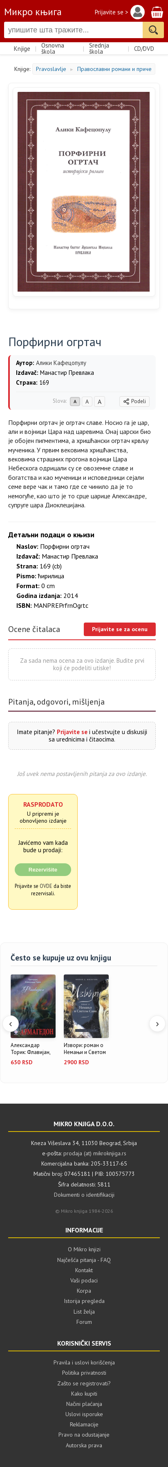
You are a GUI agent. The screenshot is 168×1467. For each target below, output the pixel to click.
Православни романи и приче (114, 69)
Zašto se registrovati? (84, 1383)
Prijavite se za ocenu (120, 629)
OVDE (46, 886)
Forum (84, 1322)
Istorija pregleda (84, 1301)
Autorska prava (84, 1445)
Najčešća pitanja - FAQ (84, 1260)
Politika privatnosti (84, 1372)
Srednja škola (99, 48)
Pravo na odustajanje (84, 1434)
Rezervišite (43, 870)
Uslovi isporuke (84, 1414)
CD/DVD (144, 49)
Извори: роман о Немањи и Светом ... (85, 1049)
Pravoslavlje (51, 69)
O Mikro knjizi (84, 1249)
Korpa (84, 1290)
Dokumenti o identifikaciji (84, 1194)
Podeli (134, 401)
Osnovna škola (52, 48)
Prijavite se (72, 732)
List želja (84, 1311)
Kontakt (84, 1270)
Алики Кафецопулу (61, 363)
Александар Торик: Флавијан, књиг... (30, 1049)
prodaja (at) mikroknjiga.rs (94, 1153)
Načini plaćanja (84, 1404)
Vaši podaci (84, 1280)
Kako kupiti (84, 1393)
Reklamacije (84, 1424)
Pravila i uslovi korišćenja (84, 1362)
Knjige (22, 49)
